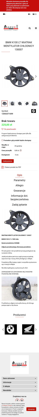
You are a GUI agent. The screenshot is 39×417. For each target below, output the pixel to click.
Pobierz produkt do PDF (11, 167)
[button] (34, 14)
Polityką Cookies (7, 405)
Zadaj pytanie (7, 161)
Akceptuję (31, 409)
